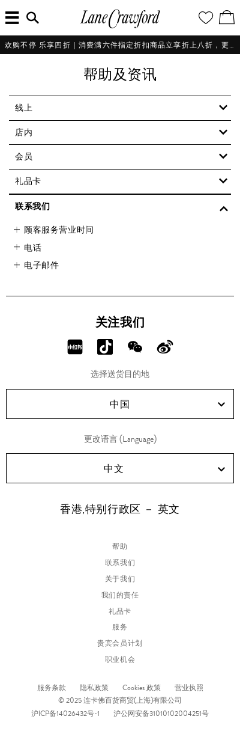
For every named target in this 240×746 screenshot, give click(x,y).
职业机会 (120, 659)
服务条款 (51, 687)
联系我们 (120, 562)
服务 (119, 627)
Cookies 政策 (141, 687)
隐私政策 (94, 687)
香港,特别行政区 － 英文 (120, 509)
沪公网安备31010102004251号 (161, 713)
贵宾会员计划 (120, 643)
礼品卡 (120, 611)
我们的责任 (120, 595)
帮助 (119, 546)
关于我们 (120, 578)
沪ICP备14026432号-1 (65, 713)
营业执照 (189, 687)
